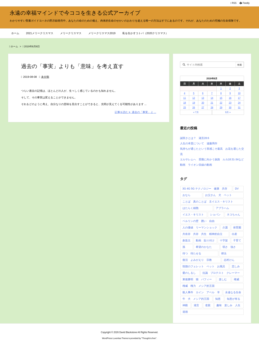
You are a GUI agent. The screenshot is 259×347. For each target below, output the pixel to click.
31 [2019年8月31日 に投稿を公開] (239, 107)
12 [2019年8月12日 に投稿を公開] (193, 98)
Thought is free (149, 338)
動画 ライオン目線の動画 (196, 164)
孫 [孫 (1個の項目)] (183, 246)
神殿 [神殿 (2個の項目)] (185, 305)
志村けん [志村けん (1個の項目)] (229, 259)
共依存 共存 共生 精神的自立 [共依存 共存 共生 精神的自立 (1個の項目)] (202, 233)
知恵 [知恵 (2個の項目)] (218, 298)
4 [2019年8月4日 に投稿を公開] (184, 93)
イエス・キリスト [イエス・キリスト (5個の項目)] (193, 214)
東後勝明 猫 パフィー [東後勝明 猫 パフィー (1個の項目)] (197, 279)
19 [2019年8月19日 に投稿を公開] (193, 102)
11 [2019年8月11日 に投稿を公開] (184, 98)
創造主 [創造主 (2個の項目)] (186, 240)
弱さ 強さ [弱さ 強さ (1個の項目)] (229, 246)
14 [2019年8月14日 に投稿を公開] (212, 98)
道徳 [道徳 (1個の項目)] (185, 311)
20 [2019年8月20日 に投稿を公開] (203, 102)
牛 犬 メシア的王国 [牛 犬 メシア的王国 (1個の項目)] (195, 298)
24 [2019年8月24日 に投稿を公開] (239, 102)
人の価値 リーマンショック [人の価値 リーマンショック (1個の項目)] (199, 227)
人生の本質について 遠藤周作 (198, 143)
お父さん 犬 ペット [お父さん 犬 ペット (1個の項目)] (218, 195)
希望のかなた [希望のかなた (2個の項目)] (204, 246)
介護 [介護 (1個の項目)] (225, 227)
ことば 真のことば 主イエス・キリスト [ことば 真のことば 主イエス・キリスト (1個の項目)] (207, 201)
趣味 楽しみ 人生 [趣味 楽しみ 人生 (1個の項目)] (228, 305)
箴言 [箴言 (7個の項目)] (196, 305)
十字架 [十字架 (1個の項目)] (224, 240)
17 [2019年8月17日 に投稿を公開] (239, 98)
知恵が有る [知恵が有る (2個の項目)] (233, 298)
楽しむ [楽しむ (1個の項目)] (223, 279)
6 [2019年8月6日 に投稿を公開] (202, 93)
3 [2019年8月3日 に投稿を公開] (239, 88)
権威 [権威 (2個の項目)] (236, 279)
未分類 (45, 76)
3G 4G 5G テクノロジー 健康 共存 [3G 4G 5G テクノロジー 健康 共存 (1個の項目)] (204, 188)
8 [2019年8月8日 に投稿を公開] (221, 93)
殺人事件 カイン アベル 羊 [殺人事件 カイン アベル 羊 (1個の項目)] (201, 292)
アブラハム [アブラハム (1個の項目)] (222, 208)
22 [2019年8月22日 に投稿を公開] (221, 102)
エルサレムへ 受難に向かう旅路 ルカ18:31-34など (212, 159)
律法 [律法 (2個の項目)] (223, 253)
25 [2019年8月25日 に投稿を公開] (184, 107)
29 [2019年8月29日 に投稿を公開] (221, 107)
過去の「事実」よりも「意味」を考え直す (72, 66)
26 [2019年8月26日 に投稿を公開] (193, 107)
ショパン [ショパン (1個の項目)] (215, 214)
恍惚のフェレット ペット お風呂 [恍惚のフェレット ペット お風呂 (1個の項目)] (203, 266)
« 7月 (196, 112)
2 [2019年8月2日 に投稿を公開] (230, 88)
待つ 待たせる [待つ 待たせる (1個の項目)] (191, 253)
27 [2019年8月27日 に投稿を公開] (203, 107)
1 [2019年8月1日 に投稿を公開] (221, 88)
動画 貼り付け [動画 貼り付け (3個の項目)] (205, 240)
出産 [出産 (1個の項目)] (234, 233)
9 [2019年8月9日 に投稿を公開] (230, 93)
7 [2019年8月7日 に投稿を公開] (212, 93)
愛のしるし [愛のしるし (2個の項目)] (189, 272)
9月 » (228, 112)
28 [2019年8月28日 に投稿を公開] (212, 107)
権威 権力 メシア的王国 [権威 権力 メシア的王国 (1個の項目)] (198, 285)
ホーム (14, 46)
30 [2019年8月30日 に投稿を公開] (230, 107)
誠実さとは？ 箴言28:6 (194, 138)
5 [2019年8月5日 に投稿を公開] (193, 93)
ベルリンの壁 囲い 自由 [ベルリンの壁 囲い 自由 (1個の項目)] (198, 220)
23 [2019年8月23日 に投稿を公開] (230, 102)
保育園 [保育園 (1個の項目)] (237, 227)
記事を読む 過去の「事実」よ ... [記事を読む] (135, 112)
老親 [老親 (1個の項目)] (207, 305)
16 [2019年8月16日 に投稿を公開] (230, 98)
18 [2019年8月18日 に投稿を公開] (184, 102)
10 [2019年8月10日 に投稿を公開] (239, 93)
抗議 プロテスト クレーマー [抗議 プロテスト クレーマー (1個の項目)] (221, 272)
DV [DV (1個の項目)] (237, 188)
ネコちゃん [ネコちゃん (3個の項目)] (233, 214)
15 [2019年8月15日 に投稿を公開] (221, 98)
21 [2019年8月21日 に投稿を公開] (212, 102)
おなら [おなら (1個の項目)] (186, 195)
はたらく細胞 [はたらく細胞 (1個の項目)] (190, 208)
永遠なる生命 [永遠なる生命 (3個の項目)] (233, 292)
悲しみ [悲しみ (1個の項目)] (236, 266)
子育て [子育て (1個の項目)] (237, 240)
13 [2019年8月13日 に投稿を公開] (203, 98)
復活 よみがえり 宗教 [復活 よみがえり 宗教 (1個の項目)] (197, 259)
